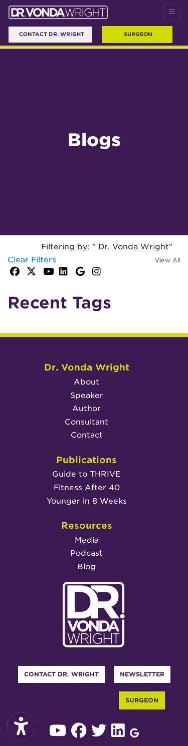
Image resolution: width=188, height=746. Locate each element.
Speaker (86, 395)
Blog (86, 566)
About (86, 382)
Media (87, 540)
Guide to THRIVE (86, 474)
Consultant (86, 422)
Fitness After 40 (87, 487)
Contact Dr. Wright (61, 674)
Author (86, 408)
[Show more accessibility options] (21, 727)
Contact (87, 435)
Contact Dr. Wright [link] (50, 34)
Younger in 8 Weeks (87, 501)
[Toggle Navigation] (171, 12)
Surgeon (138, 34)
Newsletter (142, 674)
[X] (32, 272)
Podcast (86, 553)
